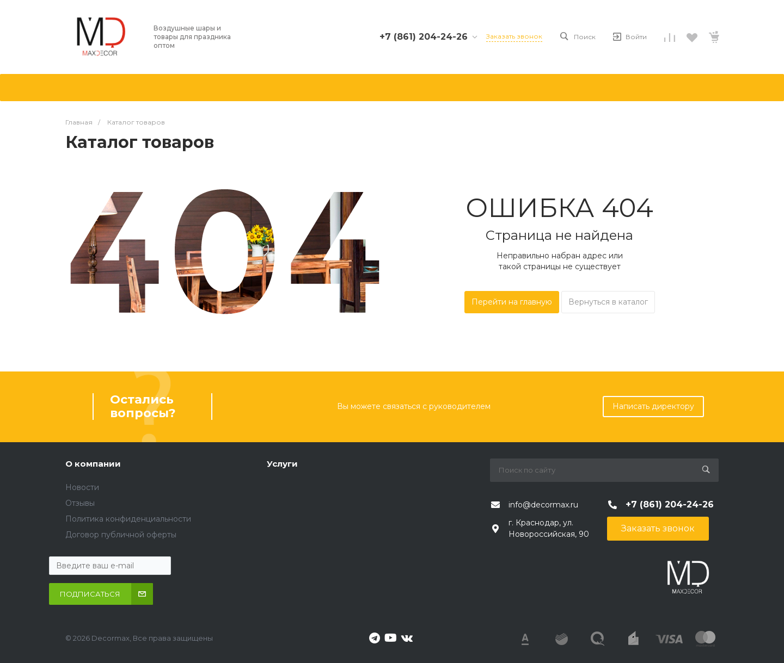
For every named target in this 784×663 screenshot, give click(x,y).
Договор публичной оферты (120, 535)
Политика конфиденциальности (128, 519)
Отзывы (80, 503)
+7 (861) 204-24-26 (423, 37)
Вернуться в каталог (608, 302)
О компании (93, 463)
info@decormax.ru (543, 505)
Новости (82, 487)
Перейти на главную (511, 302)
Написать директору (653, 406)
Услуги (282, 463)
